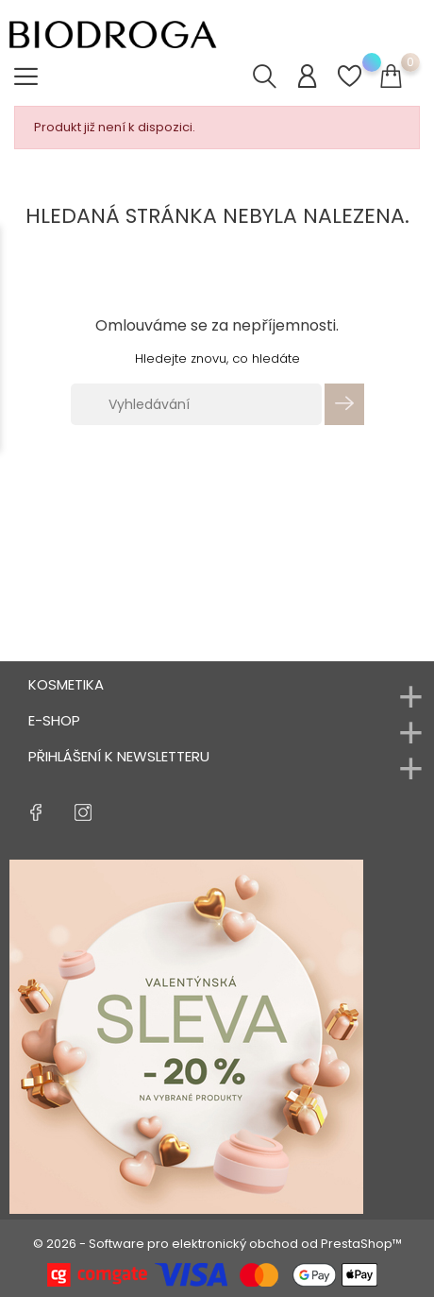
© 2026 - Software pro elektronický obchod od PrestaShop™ (217, 1244)
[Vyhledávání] (196, 404)
